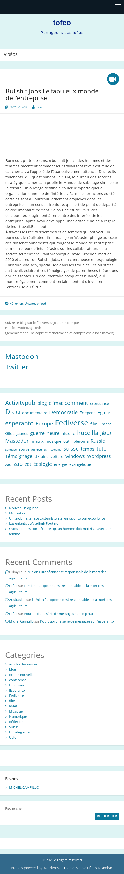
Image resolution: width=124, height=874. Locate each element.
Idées (13, 706)
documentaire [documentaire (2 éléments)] (34, 412)
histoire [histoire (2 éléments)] (68, 433)
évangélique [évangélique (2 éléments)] (80, 464)
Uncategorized (35, 303)
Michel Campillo (21, 621)
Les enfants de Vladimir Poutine (33, 523)
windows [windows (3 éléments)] (75, 456)
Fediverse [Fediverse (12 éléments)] (71, 422)
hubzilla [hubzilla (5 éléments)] (87, 432)
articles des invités (23, 664)
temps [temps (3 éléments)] (88, 449)
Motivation (17, 513)
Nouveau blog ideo (24, 508)
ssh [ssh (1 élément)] (46, 449)
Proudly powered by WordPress (36, 867)
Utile (12, 737)
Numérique (18, 716)
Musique (16, 711)
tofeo (62, 23)
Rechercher (14, 808)
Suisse (14, 727)
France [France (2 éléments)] (105, 424)
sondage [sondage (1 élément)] (11, 449)
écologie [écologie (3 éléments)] (42, 464)
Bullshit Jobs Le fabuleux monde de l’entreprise (51, 94)
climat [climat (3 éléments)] (56, 403)
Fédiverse (16, 695)
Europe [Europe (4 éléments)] (44, 423)
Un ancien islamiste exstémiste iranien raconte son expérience (57, 518)
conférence (17, 679)
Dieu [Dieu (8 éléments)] (12, 411)
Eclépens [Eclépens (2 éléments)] (87, 412)
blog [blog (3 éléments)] (42, 403)
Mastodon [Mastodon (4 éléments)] (17, 440)
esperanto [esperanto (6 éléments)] (19, 423)
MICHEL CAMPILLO (24, 787)
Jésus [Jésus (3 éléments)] (106, 433)
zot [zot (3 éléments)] (28, 464)
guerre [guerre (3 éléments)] (37, 433)
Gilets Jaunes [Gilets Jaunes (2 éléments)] (16, 433)
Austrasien (17, 599)
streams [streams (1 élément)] (56, 449)
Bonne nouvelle (21, 674)
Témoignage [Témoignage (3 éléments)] (18, 456)
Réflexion (16, 303)
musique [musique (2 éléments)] (53, 441)
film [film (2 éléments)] (93, 424)
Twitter (16, 367)
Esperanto (17, 690)
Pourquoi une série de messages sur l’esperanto (61, 613)
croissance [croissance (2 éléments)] (99, 403)
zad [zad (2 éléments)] (8, 464)
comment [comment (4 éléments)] (76, 402)
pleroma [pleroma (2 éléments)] (81, 441)
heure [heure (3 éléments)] (53, 433)
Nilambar (105, 867)
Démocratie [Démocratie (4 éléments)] (63, 412)
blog (12, 669)
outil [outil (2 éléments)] (67, 441)
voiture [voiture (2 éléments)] (57, 456)
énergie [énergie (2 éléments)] (60, 464)
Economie (16, 685)
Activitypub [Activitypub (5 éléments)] (20, 402)
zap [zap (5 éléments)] (18, 463)
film (12, 700)
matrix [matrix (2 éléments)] (38, 441)
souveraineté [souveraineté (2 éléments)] (30, 449)
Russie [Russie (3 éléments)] (98, 441)
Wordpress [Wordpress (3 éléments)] (99, 456)
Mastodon (22, 356)
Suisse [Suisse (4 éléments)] (71, 448)
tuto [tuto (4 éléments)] (102, 448)
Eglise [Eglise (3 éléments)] (103, 412)
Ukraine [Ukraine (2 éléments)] (41, 456)
